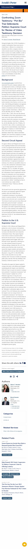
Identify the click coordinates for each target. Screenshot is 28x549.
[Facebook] (22, 363)
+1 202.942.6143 (14, 406)
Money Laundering (8, 477)
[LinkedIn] (21, 363)
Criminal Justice (7, 417)
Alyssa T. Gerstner (8, 39)
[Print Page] (10, 376)
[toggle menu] (25, 2)
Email (11, 390)
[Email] (25, 363)
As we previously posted (8, 83)
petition (3, 75)
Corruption (5, 474)
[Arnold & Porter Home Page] (8, 2)
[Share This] (17, 376)
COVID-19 (6, 420)
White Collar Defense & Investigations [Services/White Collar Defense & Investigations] (12, 431)
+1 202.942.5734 (14, 392)
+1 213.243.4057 (14, 408)
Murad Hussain (16, 39)
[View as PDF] (14, 376)
